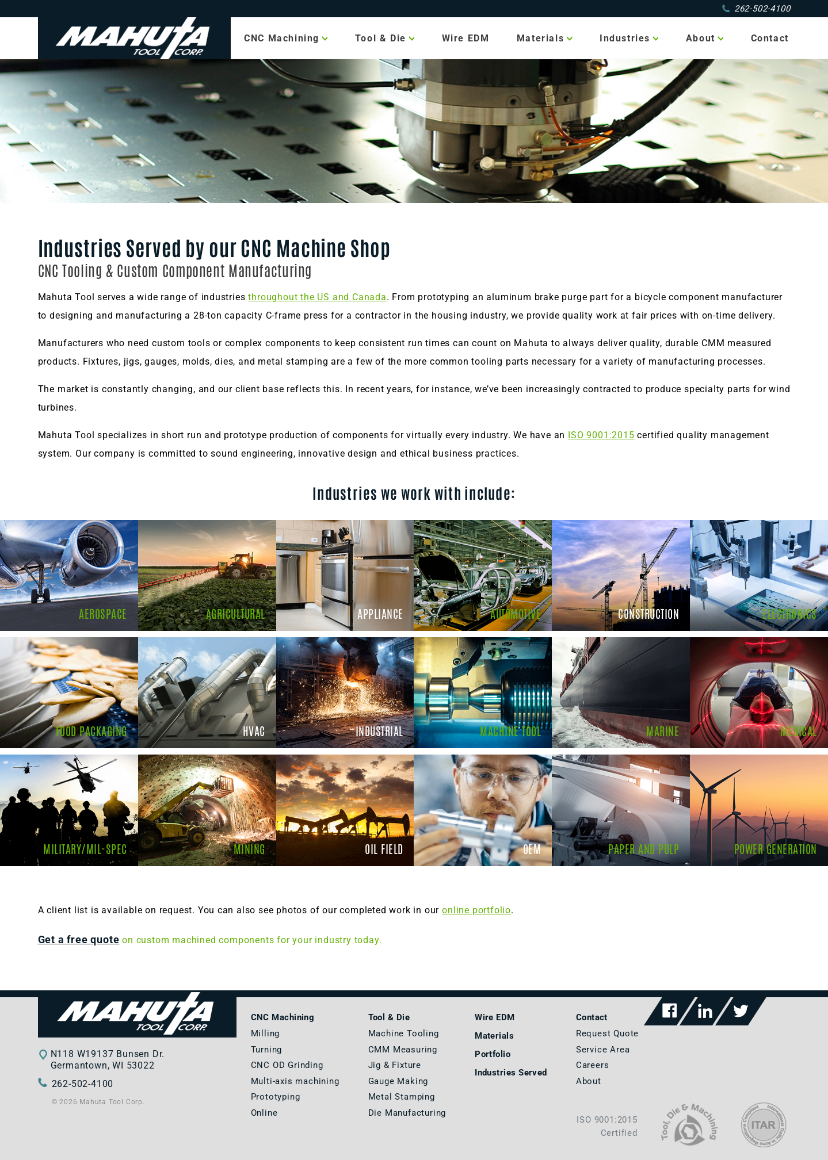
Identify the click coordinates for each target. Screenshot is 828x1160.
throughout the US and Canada (317, 297)
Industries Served (511, 1072)
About (700, 38)
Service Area (603, 1049)
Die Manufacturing (407, 1113)
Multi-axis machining (295, 1081)
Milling (265, 1033)
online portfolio (476, 910)
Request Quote (607, 1033)
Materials (540, 38)
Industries (625, 38)
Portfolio (492, 1054)
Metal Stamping (401, 1097)
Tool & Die (380, 38)
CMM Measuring (402, 1049)
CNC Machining (281, 38)
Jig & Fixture (394, 1065)
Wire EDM (466, 38)
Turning (267, 1049)
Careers (592, 1065)
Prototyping (275, 1097)
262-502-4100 (756, 8)
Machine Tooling (403, 1033)
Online (264, 1113)
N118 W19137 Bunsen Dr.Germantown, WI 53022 (108, 1059)
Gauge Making (398, 1081)
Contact (770, 38)
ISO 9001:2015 (601, 435)
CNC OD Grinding (287, 1065)
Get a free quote (79, 939)
